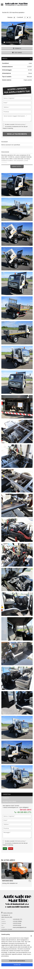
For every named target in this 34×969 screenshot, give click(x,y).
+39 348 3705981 (17, 921)
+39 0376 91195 (17, 923)
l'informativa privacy (20, 124)
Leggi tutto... (17, 166)
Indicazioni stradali (6, 929)
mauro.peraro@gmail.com (19, 927)
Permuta (17, 48)
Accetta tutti (17, 965)
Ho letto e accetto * (15, 124)
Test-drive (17, 52)
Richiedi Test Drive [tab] (9, 801)
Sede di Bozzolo (7, 913)
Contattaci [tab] (7, 794)
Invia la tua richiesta (17, 134)
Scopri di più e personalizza (17, 961)
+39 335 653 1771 (23, 812)
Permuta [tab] (6, 798)
